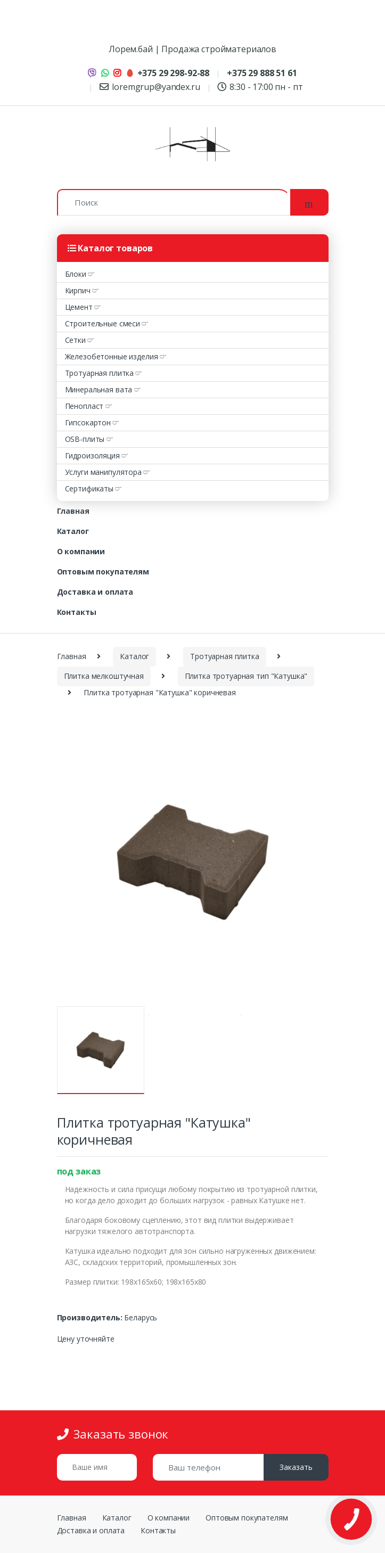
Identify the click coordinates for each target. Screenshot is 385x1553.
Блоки (75, 274)
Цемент (79, 307)
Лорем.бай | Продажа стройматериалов (192, 49)
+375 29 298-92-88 (168, 73)
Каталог (73, 531)
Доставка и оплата (95, 592)
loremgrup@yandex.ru (150, 87)
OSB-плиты (85, 439)
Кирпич (78, 290)
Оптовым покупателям (103, 571)
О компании (81, 551)
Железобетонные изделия (111, 356)
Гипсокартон (88, 422)
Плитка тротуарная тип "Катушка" (246, 676)
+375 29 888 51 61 (262, 73)
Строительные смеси (102, 323)
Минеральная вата (99, 389)
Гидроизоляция (92, 455)
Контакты (76, 612)
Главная (73, 511)
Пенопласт (84, 406)
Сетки (75, 340)
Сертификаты (89, 488)
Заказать (296, 1467)
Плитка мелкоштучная (104, 676)
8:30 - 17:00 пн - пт (259, 87)
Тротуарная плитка (99, 373)
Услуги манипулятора (103, 472)
